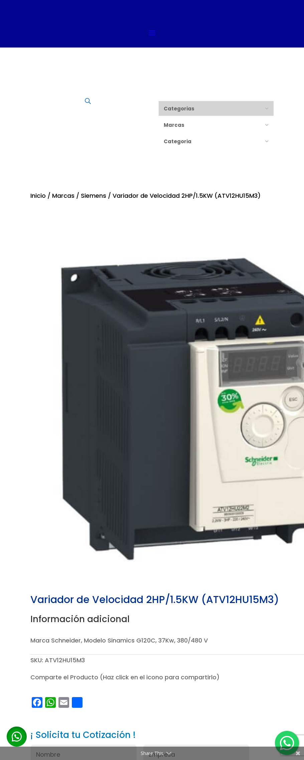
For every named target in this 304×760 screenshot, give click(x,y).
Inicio (38, 195)
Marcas (63, 195)
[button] (17, 737)
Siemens (93, 195)
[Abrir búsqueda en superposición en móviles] (88, 101)
